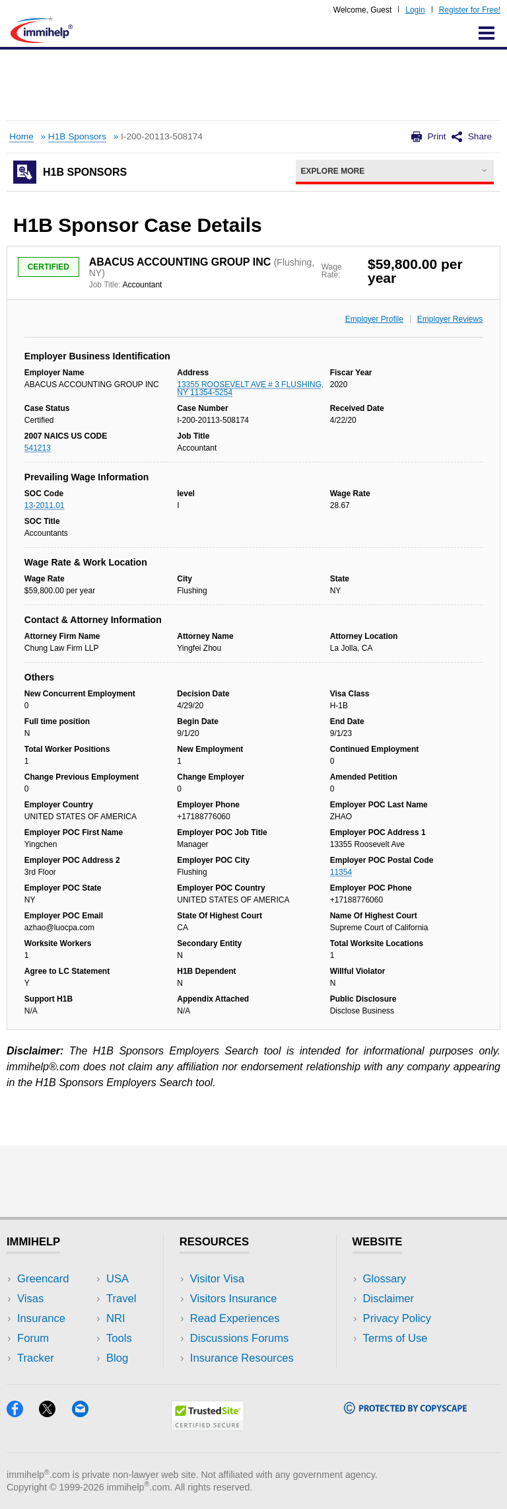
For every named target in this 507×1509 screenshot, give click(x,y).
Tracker (35, 1358)
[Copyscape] (405, 1410)
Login (414, 10)
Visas (30, 1298)
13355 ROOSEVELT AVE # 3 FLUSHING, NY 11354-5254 (250, 388)
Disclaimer (389, 1298)
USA (117, 1278)
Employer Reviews (450, 319)
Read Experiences (235, 1318)
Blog (117, 1358)
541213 (37, 448)
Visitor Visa (217, 1278)
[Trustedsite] (207, 1427)
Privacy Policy (397, 1318)
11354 (341, 872)
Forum (33, 1338)
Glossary (385, 1278)
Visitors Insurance (233, 1298)
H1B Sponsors (77, 136)
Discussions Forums (239, 1338)
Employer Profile (374, 319)
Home (21, 136)
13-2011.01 (44, 505)
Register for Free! (469, 10)
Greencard (43, 1278)
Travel (121, 1298)
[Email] (86, 1413)
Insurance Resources (242, 1358)
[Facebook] (23, 1413)
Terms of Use (395, 1338)
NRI (115, 1318)
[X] (55, 1413)
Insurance (41, 1318)
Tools (119, 1338)
